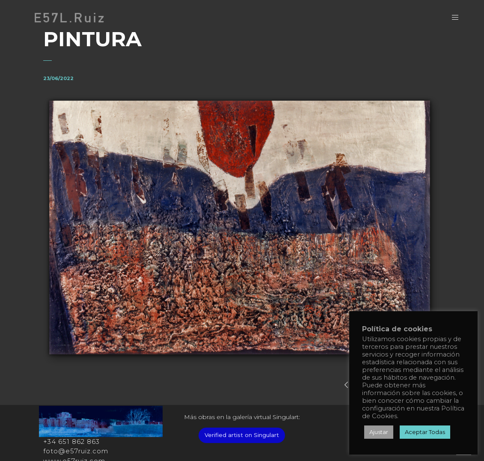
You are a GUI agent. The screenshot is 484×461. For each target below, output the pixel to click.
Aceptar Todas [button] (425, 431)
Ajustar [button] (378, 431)
